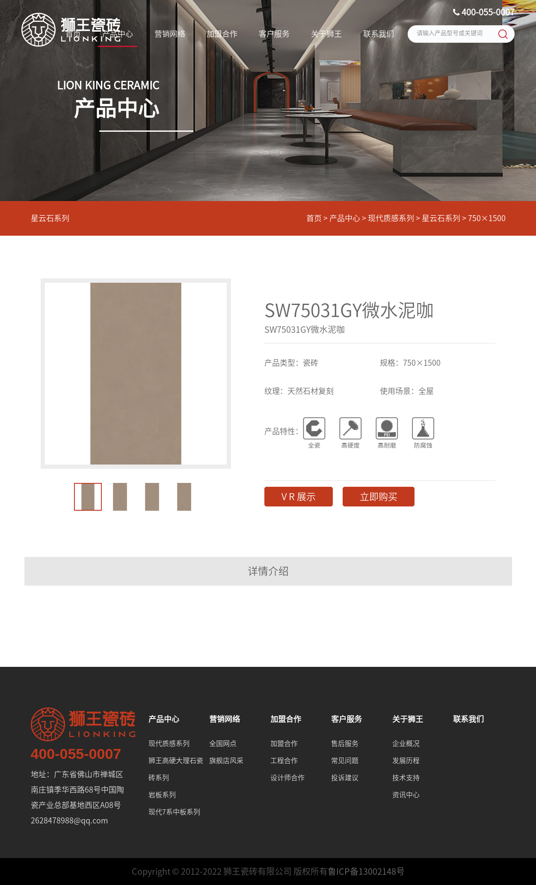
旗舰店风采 (226, 760)
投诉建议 (344, 777)
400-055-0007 (484, 12)
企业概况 (406, 743)
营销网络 (169, 34)
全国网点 (223, 743)
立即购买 (378, 496)
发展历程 (406, 760)
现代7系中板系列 (174, 811)
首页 (73, 34)
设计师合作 (287, 777)
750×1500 (487, 218)
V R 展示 (298, 496)
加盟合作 (222, 34)
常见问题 (344, 760)
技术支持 (406, 777)
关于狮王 (326, 34)
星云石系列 (50, 218)
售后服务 (344, 743)
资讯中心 (406, 794)
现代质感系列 (391, 218)
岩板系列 (162, 794)
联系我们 (378, 34)
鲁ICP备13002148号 (366, 871)
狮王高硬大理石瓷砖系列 (175, 769)
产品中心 (117, 34)
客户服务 (274, 34)
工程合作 (284, 760)
